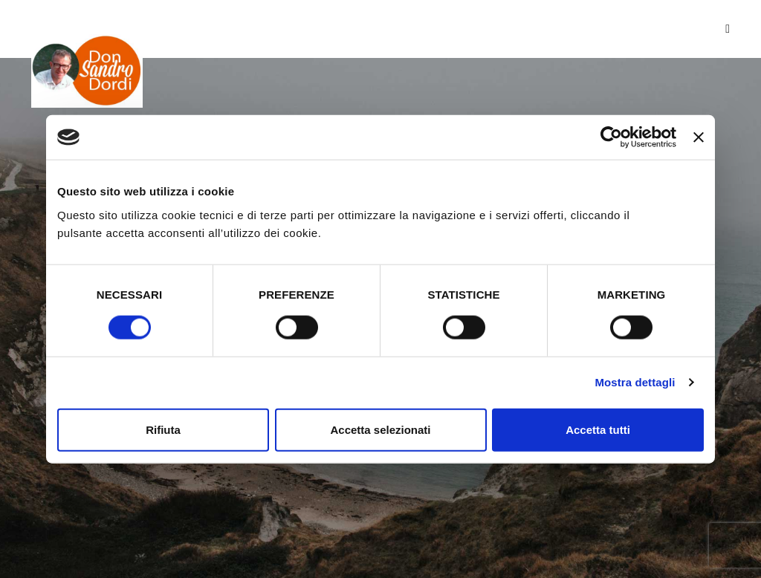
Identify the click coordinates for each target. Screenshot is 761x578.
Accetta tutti (598, 429)
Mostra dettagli (635, 382)
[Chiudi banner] (698, 137)
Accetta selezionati (380, 429)
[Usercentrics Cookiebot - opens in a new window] (611, 137)
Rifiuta (163, 429)
